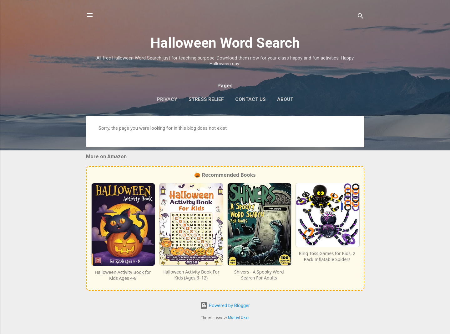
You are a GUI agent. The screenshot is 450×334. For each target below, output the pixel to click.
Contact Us (250, 99)
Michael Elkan (238, 318)
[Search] (360, 17)
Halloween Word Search (225, 42)
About (285, 99)
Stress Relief (206, 99)
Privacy (167, 99)
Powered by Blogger (225, 305)
